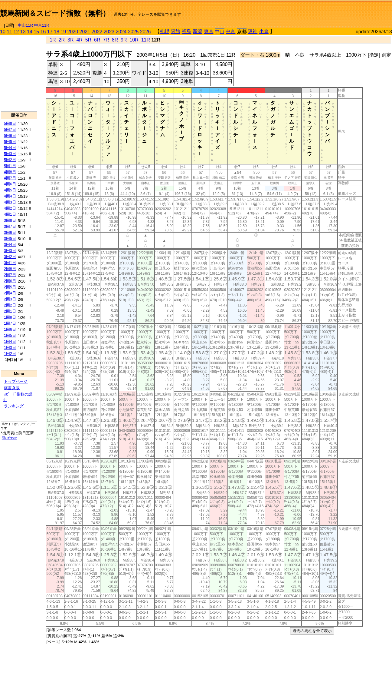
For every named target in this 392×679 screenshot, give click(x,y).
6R (97, 39)
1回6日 (10, 329)
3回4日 (10, 244)
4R (79, 39)
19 (63, 31)
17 (50, 31)
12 (16, 31)
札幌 (164, 31)
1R (53, 39)
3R (70, 39)
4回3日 (10, 202)
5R (88, 39)
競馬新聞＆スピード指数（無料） (55, 13)
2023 (109, 31)
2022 (97, 31)
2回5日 (10, 287)
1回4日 (10, 341)
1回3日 (10, 347)
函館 (175, 31)
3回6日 (10, 232)
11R (145, 39)
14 (29, 31)
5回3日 (10, 153)
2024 (121, 31)
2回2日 (10, 305)
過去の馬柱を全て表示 (312, 630)
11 (9, 31)
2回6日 (10, 281)
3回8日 (10, 220)
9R (124, 39)
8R (115, 39)
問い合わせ (9, 437)
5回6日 (10, 135)
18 (56, 31)
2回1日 (10, 311)
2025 (133, 31)
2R (62, 39)
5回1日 (10, 166)
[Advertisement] (321, 11)
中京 (230, 31)
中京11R (41, 25)
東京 (209, 31)
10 (2, 31)
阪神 (252, 31)
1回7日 (10, 323)
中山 (219, 31)
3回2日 (10, 256)
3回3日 (10, 250)
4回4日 (10, 196)
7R (106, 39)
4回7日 (10, 178)
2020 (72, 31)
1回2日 (10, 353)
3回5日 (10, 238)
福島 (186, 31)
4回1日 (10, 214)
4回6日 (10, 184)
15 (36, 31)
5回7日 (10, 129)
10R (133, 39)
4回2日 (10, 208)
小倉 (264, 31)
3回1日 (10, 262)
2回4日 (10, 293)
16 (43, 31)
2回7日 (10, 275)
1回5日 (10, 335)
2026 (145, 31)
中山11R (25, 25)
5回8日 (10, 123)
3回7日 (10, 226)
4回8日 (10, 172)
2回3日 (10, 299)
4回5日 (10, 190)
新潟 (197, 31)
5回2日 (10, 159)
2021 (85, 31)
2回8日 (10, 269)
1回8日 (10, 317)
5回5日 (10, 141)
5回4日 (10, 147)
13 (23, 31)
